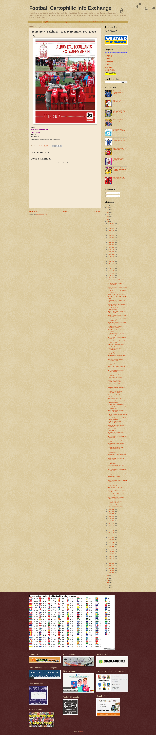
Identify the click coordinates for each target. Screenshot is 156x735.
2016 (108, 580)
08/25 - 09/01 (111, 266)
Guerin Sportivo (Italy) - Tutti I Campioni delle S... (115, 349)
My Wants (47, 22)
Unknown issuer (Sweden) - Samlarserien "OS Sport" (114, 380)
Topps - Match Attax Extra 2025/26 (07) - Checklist (119, 139)
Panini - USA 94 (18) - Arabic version (117, 294)
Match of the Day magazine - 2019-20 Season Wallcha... (117, 418)
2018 (108, 575)
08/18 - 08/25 (111, 268)
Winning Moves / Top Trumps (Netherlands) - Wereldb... (115, 392)
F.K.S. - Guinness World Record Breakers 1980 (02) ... (115, 502)
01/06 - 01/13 (111, 572)
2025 (108, 207)
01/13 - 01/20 (111, 570)
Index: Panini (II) (109, 63)
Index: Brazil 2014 (109, 69)
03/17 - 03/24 (111, 549)
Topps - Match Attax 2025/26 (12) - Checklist (119, 130)
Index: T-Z (107, 66)
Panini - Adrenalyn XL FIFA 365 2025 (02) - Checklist (119, 149)
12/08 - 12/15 (111, 230)
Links (60, 22)
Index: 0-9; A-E (109, 55)
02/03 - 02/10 (111, 563)
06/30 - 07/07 (111, 513)
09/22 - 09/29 (111, 256)
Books (39, 22)
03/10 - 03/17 (111, 551)
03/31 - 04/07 (111, 544)
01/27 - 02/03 (111, 565)
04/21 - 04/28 (111, 537)
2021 (108, 216)
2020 (108, 219)
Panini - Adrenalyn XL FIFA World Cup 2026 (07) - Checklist (119, 92)
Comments (109, 196)
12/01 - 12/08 (111, 233)
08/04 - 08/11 (111, 273)
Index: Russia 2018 (110, 70)
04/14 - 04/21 (111, 539)
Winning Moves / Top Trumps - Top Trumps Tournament (116, 327)
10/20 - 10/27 (111, 247)
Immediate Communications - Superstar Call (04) (115, 422)
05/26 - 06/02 (111, 525)
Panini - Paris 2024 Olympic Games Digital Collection (119, 178)
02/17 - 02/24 (111, 558)
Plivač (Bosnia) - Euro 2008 (114, 398)
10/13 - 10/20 (111, 249)
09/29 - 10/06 (111, 254)
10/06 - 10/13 (111, 251)
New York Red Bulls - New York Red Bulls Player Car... (116, 484)
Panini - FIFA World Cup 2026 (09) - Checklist (119, 101)
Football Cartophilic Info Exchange (70, 8)
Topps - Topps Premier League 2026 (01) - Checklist (118, 159)
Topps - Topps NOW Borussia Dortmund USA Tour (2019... (115, 505)
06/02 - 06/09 (111, 523)
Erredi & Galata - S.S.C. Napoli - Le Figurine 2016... (116, 312)
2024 (108, 209)
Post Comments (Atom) (41, 214)
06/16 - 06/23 (111, 518)
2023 (108, 212)
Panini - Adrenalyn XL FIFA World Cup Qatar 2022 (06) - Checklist (119, 169)
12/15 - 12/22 (111, 228)
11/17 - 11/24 (111, 237)
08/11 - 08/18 (111, 270)
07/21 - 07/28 (111, 277)
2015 (108, 582)
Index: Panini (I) (109, 61)
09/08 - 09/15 (111, 261)
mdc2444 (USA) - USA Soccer (115, 377)
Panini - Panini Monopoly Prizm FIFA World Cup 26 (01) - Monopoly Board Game (119, 112)
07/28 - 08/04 (111, 275)
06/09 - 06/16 (111, 520)
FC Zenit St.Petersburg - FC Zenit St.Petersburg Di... (116, 334)
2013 (108, 587)
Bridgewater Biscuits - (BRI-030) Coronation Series (115, 360)
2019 (108, 221)
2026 (108, 205)
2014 (108, 585)
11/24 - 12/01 (111, 235)
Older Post (97, 211)
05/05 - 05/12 (111, 532)
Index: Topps (108, 67)
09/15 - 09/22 (111, 259)
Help (54, 22)
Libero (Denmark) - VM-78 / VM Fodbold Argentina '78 (115, 448)
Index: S (107, 64)
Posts (108, 193)
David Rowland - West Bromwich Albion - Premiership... (116, 498)
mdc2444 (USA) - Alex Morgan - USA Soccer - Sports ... (117, 341)
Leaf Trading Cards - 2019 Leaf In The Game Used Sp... (117, 280)
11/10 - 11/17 (111, 240)
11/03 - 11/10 (111, 242)
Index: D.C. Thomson (110, 56)
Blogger (81, 731)
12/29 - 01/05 (111, 223)
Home (33, 22)
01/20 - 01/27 (111, 568)
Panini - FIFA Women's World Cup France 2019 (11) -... (116, 426)
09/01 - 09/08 (111, 263)
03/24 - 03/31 (111, 546)
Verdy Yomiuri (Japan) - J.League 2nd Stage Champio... (117, 401)
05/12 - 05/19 (111, 530)
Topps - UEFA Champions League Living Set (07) (116, 345)
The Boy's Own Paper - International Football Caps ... (116, 462)
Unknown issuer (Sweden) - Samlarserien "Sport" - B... (115, 477)
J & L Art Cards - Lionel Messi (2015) (117, 404)
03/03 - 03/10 (111, 554)
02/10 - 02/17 (111, 561)
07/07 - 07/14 (111, 511)
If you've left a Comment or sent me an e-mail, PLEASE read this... (85, 22)
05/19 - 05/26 (111, 528)
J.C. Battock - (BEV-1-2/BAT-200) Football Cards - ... (116, 284)
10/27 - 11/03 (111, 244)
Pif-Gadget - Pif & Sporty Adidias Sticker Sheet (115, 433)
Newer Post (33, 211)
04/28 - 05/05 (111, 535)
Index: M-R (107, 60)
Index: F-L (107, 58)
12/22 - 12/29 (111, 226)
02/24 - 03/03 (111, 556)
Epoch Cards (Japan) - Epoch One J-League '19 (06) (117, 411)
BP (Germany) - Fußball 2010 (115, 487)
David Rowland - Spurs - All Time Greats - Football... (116, 371)
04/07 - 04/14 (111, 542)
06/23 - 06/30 (111, 516)
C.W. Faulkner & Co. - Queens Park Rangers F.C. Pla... (116, 301)
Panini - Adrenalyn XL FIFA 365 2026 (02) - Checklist (119, 120)
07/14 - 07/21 (111, 509)
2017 (108, 578)
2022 (108, 214)
